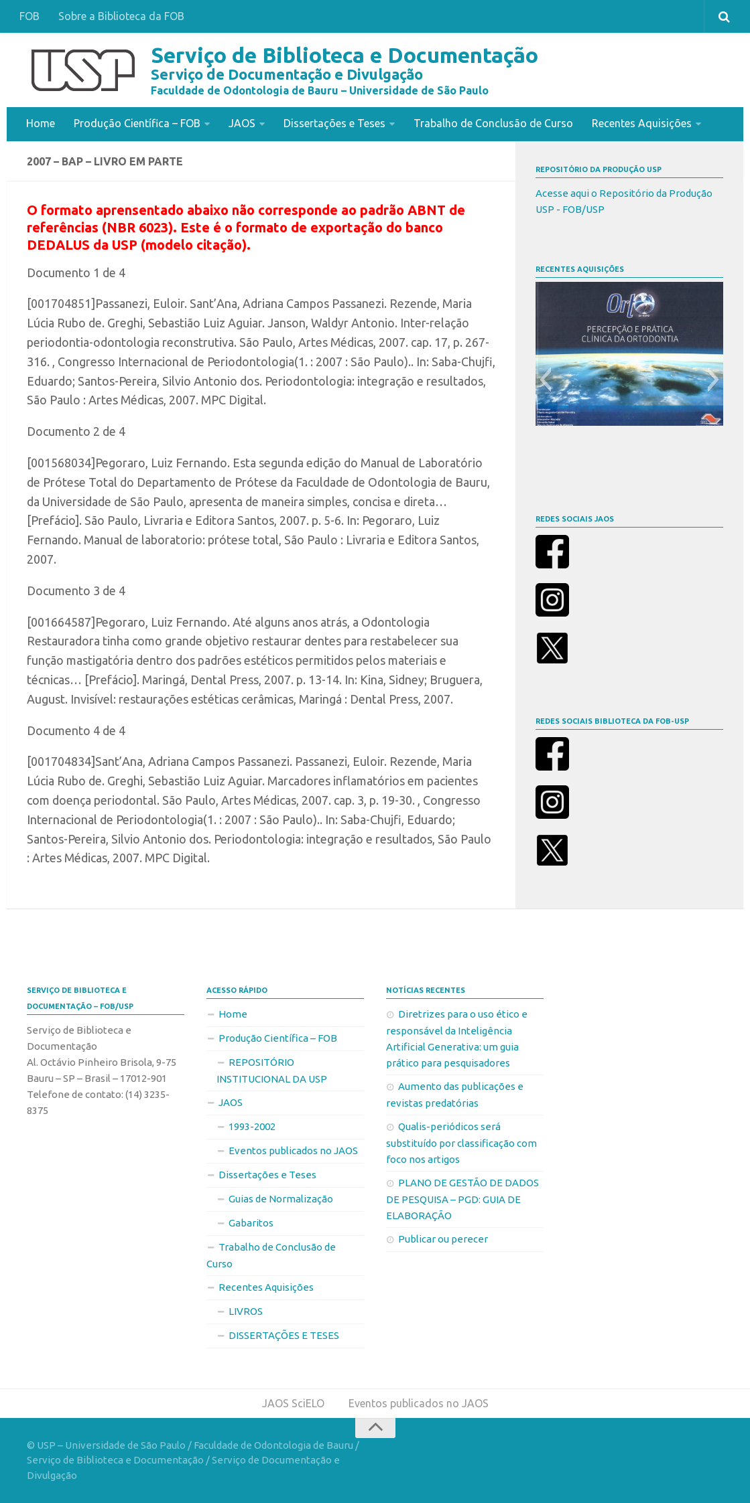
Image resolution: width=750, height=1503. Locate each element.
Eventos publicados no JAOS (293, 1150)
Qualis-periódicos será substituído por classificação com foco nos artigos (461, 1142)
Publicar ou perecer (443, 1238)
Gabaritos (251, 1222)
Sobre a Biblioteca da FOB (121, 16)
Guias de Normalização (281, 1198)
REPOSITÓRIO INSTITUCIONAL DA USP (271, 1070)
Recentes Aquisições (642, 123)
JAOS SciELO (293, 1403)
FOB (29, 16)
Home (40, 123)
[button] (545, 379)
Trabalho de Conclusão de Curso (493, 123)
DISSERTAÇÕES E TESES (284, 1334)
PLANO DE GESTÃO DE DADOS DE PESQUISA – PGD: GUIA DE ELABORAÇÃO (462, 1198)
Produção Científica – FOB (137, 123)
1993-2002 (252, 1125)
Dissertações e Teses (334, 123)
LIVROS (246, 1310)
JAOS (242, 123)
